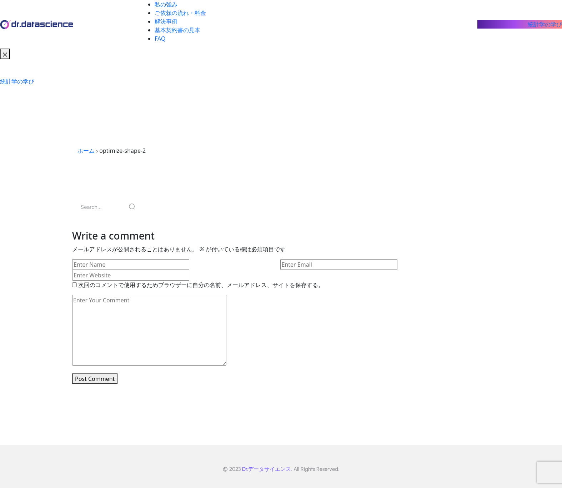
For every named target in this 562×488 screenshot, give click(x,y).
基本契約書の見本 (177, 30)
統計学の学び (545, 24)
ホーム (86, 151)
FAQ (160, 38)
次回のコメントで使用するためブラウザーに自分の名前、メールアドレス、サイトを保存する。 (201, 285)
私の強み (166, 4)
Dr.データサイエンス (266, 469)
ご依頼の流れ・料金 (180, 13)
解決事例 (166, 21)
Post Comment (95, 379)
